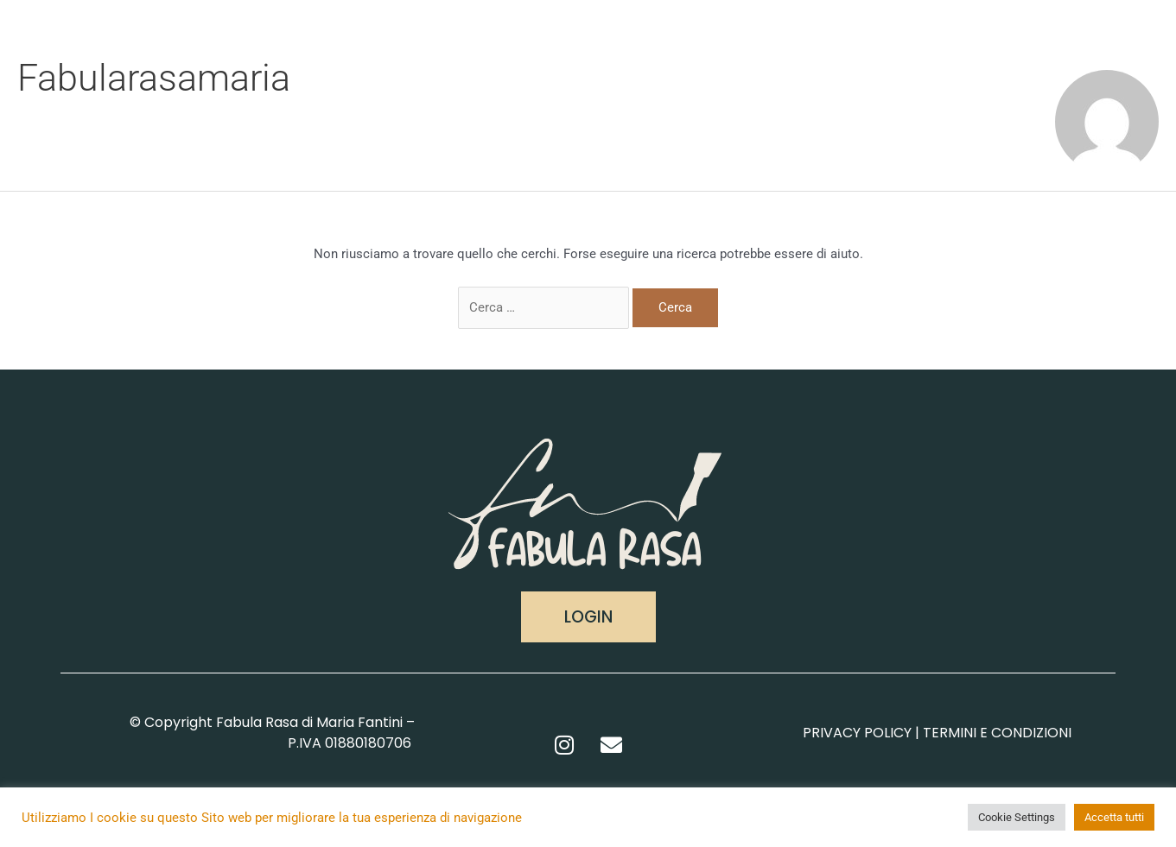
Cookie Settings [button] (1016, 817)
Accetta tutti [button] (1114, 817)
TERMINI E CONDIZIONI (997, 733)
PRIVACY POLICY (857, 733)
